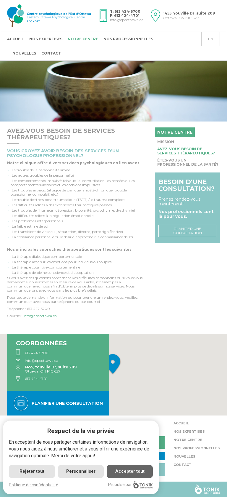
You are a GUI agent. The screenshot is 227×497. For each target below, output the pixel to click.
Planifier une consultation (187, 230)
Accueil (15, 39)
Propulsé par (130, 484)
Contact (51, 53)
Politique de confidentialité (33, 484)
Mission (165, 142)
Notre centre (83, 39)
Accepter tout (130, 471)
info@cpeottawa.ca (126, 19)
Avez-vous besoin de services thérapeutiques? (186, 151)
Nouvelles (24, 53)
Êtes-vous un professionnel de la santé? (187, 162)
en (210, 39)
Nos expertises (45, 39)
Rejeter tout (32, 471)
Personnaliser (80, 471)
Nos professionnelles (128, 39)
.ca (40, 316)
